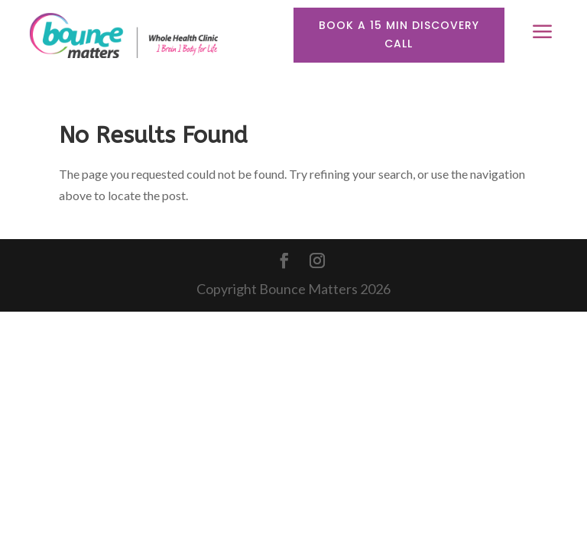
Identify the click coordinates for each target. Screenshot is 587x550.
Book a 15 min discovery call (399, 34)
